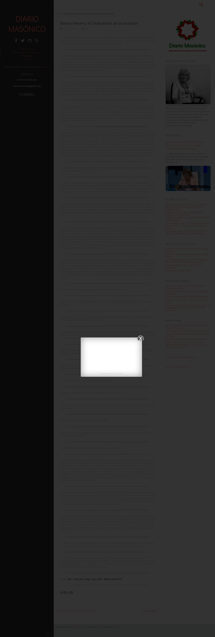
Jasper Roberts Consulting (112, 373)
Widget (121, 373)
